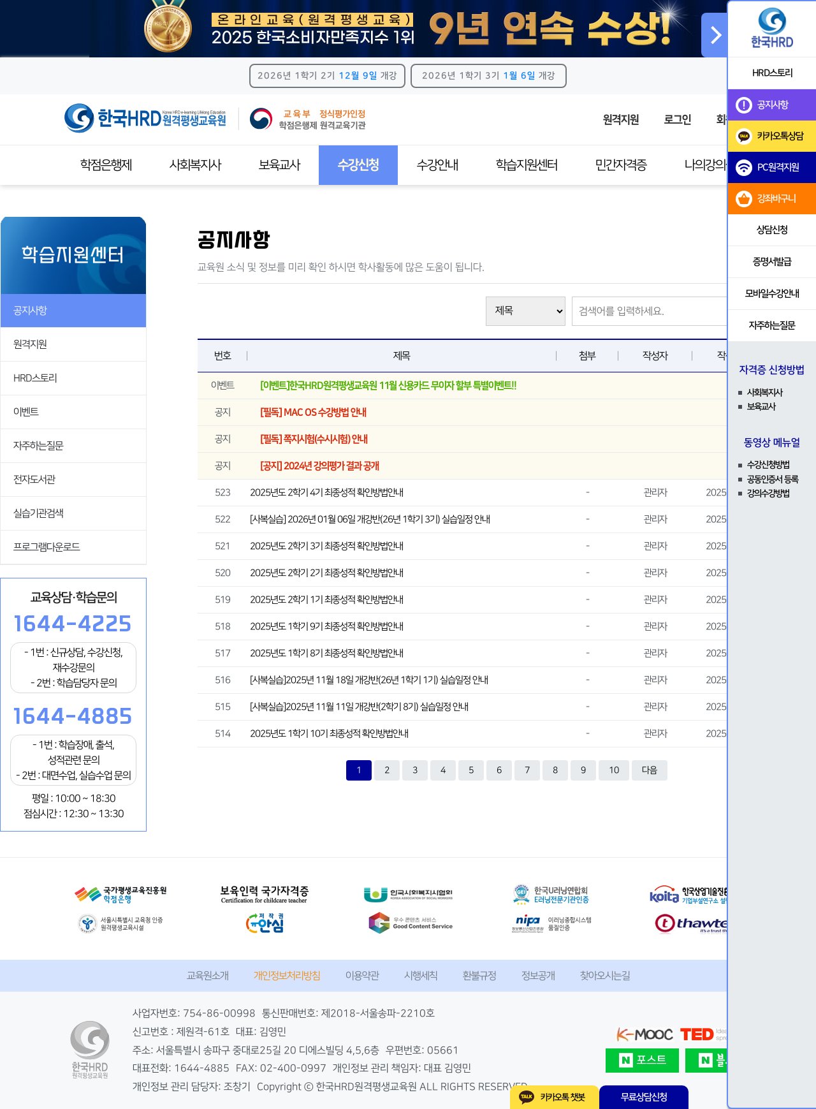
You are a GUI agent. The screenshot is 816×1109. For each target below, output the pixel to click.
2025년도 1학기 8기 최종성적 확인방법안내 (326, 653)
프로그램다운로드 (46, 547)
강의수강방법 (768, 493)
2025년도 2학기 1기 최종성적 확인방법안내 (326, 599)
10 (614, 770)
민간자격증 (620, 165)
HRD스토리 (35, 378)
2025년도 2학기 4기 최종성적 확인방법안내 (326, 492)
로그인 (677, 120)
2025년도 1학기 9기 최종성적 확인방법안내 (326, 626)
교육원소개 (207, 975)
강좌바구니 (766, 199)
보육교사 (279, 165)
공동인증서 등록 (772, 479)
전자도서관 (34, 479)
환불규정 (479, 975)
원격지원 (621, 120)
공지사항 (30, 310)
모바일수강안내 (772, 293)
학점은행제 (105, 165)
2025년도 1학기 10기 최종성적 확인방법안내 (329, 733)
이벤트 (25, 412)
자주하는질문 (38, 446)
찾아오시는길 (605, 975)
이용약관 (362, 975)
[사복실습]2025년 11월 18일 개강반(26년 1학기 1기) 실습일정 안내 (369, 680)
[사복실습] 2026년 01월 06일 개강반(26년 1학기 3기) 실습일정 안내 (370, 519)
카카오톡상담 (769, 136)
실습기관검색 (38, 513)
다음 (649, 770)
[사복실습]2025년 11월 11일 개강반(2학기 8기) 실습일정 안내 (359, 706)
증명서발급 (772, 261)
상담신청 (772, 229)
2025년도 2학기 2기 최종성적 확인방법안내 (326, 573)
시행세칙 (420, 975)
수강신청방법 (768, 465)
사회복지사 (195, 165)
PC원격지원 (767, 167)
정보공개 (538, 975)
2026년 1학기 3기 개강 (488, 76)
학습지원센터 (526, 165)
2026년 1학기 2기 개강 (327, 76)
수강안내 (437, 165)
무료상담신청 (644, 1097)
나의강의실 (710, 165)
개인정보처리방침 (287, 975)
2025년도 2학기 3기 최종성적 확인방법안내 (326, 546)
